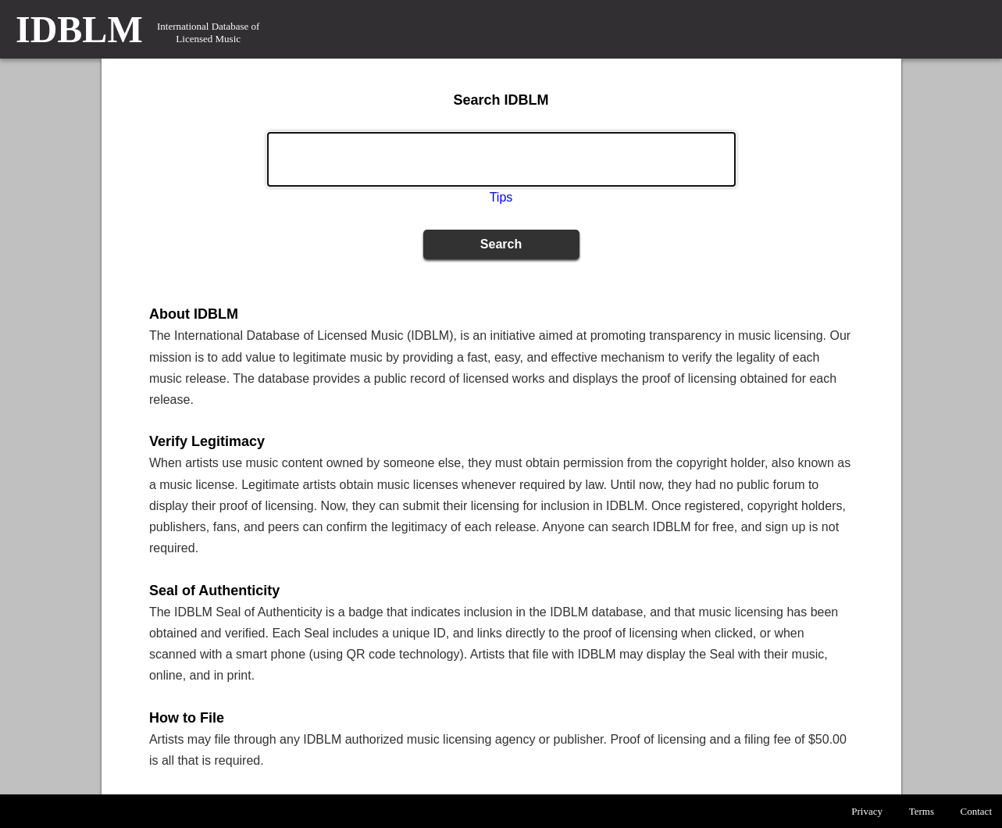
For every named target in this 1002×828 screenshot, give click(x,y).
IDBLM (79, 29)
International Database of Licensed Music (208, 32)
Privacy (867, 811)
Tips (501, 197)
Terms (921, 811)
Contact (976, 811)
